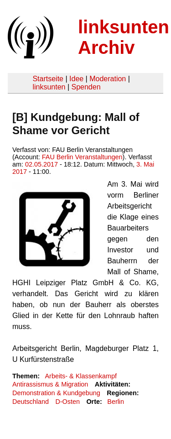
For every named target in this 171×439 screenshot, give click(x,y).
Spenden (85, 87)
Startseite (47, 79)
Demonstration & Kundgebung (56, 393)
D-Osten (67, 401)
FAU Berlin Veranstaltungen (82, 157)
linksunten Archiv (123, 37)
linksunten (48, 87)
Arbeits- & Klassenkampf (81, 376)
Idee (76, 79)
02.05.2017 (41, 164)
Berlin (115, 401)
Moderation (107, 79)
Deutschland (30, 401)
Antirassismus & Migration (50, 384)
